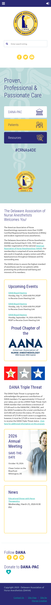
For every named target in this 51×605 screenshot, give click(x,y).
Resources (14, 138)
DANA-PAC (15, 112)
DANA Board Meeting (17, 292)
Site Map (32, 597)
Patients (13, 125)
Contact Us (19, 597)
